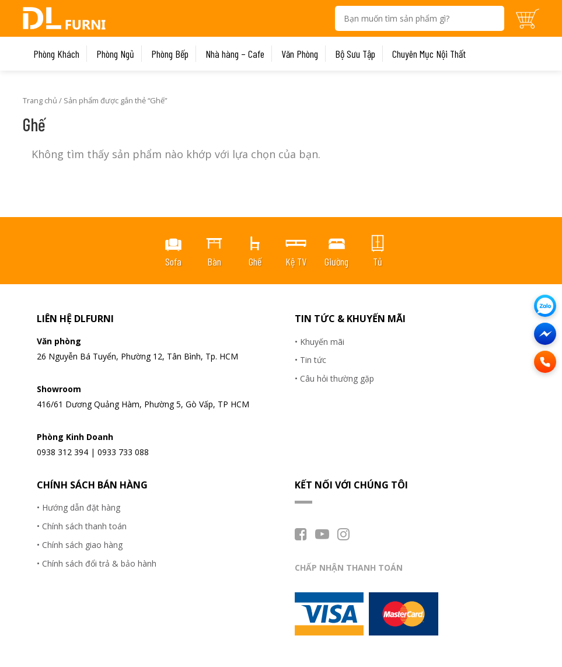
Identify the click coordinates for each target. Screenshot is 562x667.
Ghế (255, 261)
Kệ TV (295, 261)
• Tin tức (310, 359)
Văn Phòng (299, 53)
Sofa (173, 261)
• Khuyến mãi (319, 341)
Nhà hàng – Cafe (234, 53)
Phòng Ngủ (115, 53)
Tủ (377, 261)
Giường (336, 261)
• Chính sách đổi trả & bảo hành (96, 563)
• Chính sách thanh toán (82, 526)
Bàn (214, 261)
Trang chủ (40, 100)
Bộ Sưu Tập (355, 53)
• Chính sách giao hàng (80, 544)
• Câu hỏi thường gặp (334, 378)
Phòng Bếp (170, 53)
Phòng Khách (56, 53)
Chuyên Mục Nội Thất (429, 53)
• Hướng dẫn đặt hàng (78, 507)
